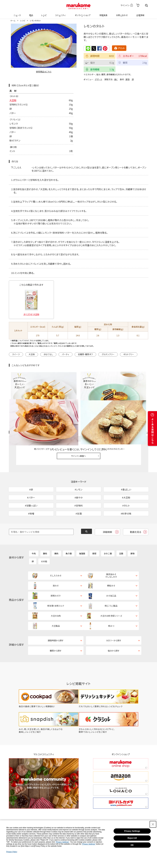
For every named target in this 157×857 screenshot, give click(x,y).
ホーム (12, 20)
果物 (127, 79)
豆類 (121, 537)
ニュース (16, 13)
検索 (146, 5)
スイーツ (16, 354)
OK (132, 845)
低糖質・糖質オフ (85, 354)
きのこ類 (108, 537)
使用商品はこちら (43, 71)
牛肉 (34, 537)
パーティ (65, 354)
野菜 (94, 537)
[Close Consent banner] (153, 824)
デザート (98, 79)
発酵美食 (103, 13)
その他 (44, 545)
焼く (116, 79)
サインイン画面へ (78, 424)
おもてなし (48, 354)
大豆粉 (12, 100)
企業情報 (140, 13)
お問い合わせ (121, 13)
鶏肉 (56, 537)
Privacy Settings (132, 831)
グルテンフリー (108, 354)
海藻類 (82, 537)
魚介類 (69, 537)
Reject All (132, 838)
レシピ (43, 13)
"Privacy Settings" (62, 842)
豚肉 (45, 537)
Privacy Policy (11, 852)
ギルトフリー (128, 354)
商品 (31, 13)
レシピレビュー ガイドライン (137, 401)
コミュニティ (59, 13)
